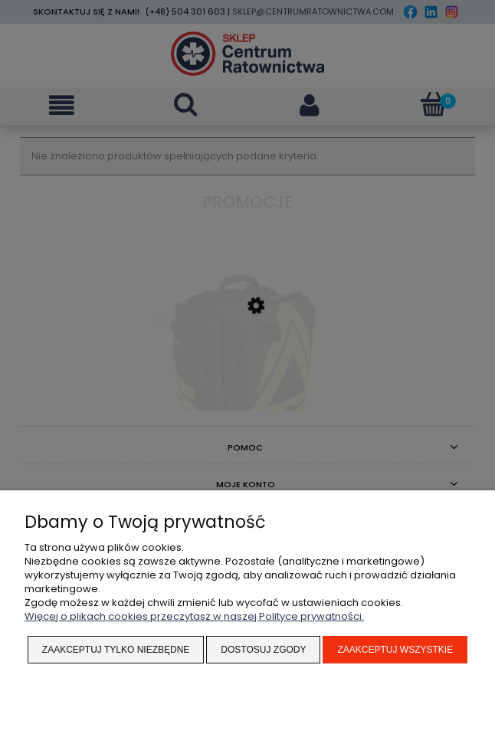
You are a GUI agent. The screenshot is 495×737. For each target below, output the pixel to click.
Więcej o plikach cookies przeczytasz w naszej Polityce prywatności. (194, 616)
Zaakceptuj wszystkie (395, 649)
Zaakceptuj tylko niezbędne (116, 649)
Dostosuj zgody (263, 649)
